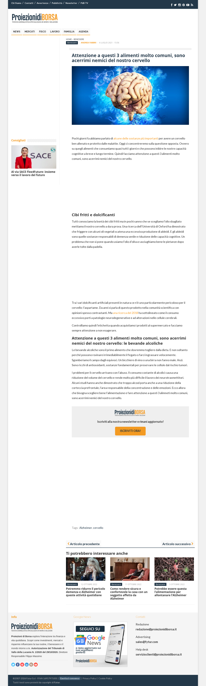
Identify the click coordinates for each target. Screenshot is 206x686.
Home (69, 39)
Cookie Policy (105, 678)
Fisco (42, 31)
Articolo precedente (85, 544)
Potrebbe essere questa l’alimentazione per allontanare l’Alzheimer (170, 592)
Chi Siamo (16, 3)
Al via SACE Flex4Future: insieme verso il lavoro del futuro (33, 173)
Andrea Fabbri (88, 42)
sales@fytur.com (147, 642)
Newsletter (71, 3)
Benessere (79, 39)
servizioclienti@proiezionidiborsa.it (159, 654)
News (16, 31)
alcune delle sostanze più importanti (135, 138)
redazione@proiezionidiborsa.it (156, 629)
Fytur (57, 682)
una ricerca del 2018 (125, 313)
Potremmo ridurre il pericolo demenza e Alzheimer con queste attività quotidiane (85, 592)
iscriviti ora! (130, 431)
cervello (98, 527)
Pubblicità (57, 3)
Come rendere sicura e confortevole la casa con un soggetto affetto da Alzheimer (129, 593)
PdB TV (84, 3)
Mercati (30, 31)
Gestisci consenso (70, 678)
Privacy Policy (89, 678)
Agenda (83, 31)
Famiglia (69, 31)
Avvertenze (42, 3)
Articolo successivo (176, 544)
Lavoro (55, 31)
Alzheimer (85, 527)
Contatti (29, 3)
